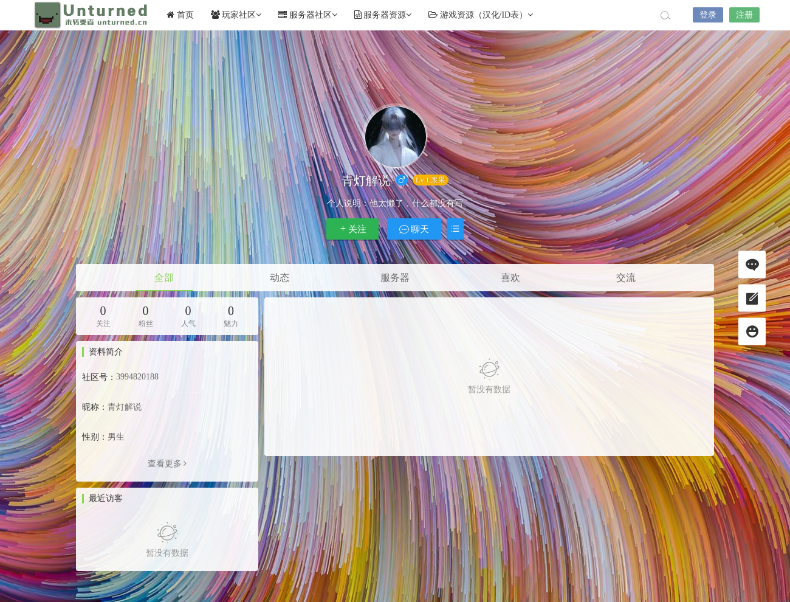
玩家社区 (236, 14)
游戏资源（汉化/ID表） (480, 14)
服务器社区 (307, 14)
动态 (279, 277)
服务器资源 (383, 14)
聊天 (414, 229)
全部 (164, 277)
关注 (352, 229)
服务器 (395, 277)
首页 (180, 14)
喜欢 (510, 277)
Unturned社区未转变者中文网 (91, 15)
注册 (744, 14)
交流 (626, 277)
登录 (707, 14)
